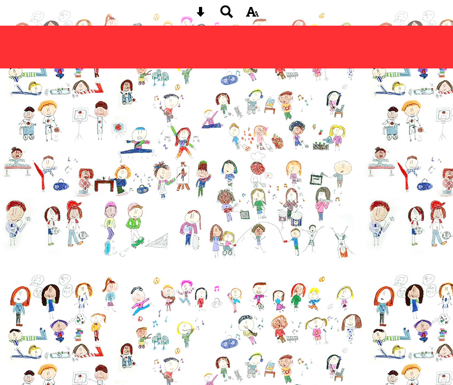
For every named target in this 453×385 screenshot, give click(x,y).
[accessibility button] (252, 15)
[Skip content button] (200, 15)
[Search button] (227, 15)
